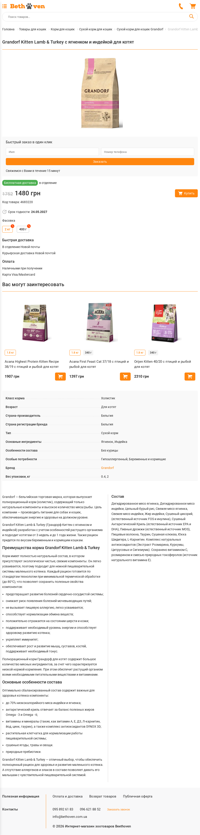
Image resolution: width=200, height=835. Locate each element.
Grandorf (107, 468)
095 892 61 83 (63, 809)
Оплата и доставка (68, 796)
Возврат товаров (102, 796)
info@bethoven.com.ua (70, 817)
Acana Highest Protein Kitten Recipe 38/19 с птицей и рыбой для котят (32, 364)
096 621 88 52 (90, 809)
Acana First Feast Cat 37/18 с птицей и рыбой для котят (99, 364)
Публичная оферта (137, 796)
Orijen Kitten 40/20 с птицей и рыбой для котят (162, 364)
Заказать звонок (118, 809)
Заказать (100, 161)
